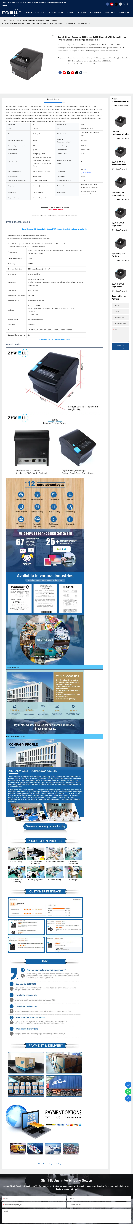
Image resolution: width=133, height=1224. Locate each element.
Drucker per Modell (28, 20)
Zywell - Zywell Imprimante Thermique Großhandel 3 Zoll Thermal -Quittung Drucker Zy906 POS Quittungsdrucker (120, 194)
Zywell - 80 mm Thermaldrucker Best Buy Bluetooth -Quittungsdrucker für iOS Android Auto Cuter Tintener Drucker (120, 163)
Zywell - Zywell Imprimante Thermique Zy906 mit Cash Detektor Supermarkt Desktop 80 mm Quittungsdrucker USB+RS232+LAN (120, 285)
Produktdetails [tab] (53, 99)
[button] (132, 12)
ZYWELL (5, 20)
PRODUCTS (14, 20)
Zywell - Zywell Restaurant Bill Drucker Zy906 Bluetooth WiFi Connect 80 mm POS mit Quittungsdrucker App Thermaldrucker (47, 23)
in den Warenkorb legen (123, 138)
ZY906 (54, 20)
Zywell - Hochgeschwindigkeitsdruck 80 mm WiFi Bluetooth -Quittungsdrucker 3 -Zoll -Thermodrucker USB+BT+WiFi (120, 133)
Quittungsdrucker (43, 20)
